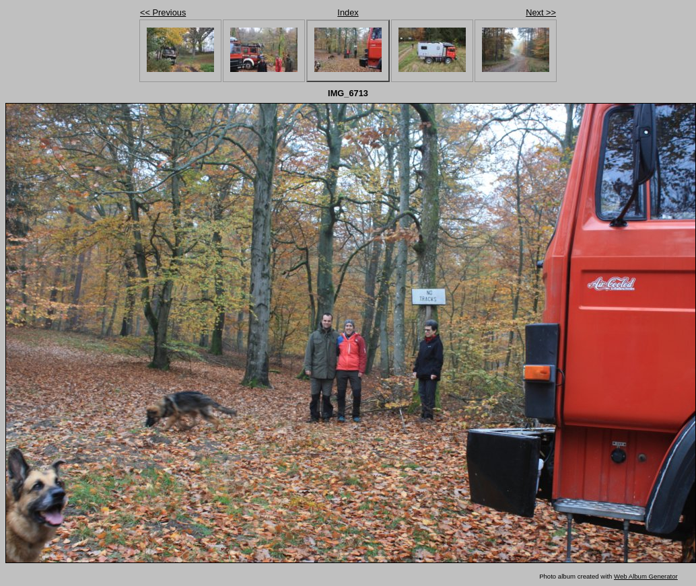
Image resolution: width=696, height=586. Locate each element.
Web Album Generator (646, 576)
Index (347, 12)
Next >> (541, 12)
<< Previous (163, 12)
